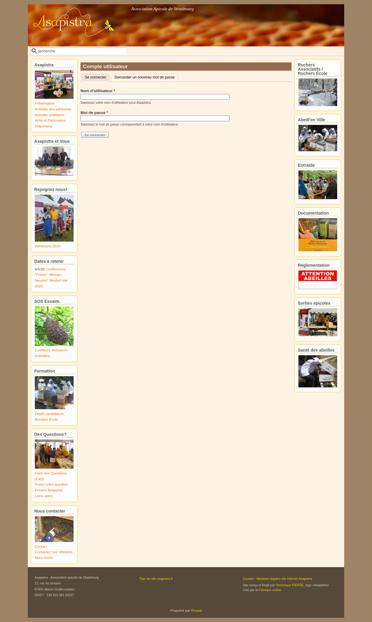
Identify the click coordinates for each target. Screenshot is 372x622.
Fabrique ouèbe (270, 590)
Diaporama (43, 126)
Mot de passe (94, 112)
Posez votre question (51, 484)
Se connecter (97, 76)
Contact (41, 546)
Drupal (196, 610)
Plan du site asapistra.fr (156, 578)
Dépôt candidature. (50, 414)
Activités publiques (49, 115)
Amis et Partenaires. (51, 120)
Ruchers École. (47, 419)
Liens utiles (43, 496)
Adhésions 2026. (48, 246)
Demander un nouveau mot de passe (144, 77)
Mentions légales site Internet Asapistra (284, 578)
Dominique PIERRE (290, 585)
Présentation (45, 103)
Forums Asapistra (48, 490)
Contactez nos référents (53, 552)
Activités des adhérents (53, 109)
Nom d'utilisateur (98, 91)
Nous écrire (44, 558)
